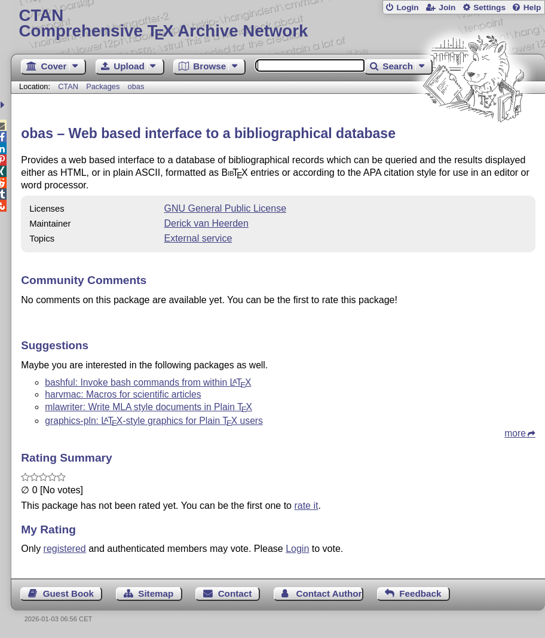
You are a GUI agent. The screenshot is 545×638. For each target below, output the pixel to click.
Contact (235, 593)
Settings (489, 7)
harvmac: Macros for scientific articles (123, 394)
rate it (306, 505)
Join (447, 7)
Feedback (420, 593)
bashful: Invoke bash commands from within (148, 382)
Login (407, 7)
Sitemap (155, 593)
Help (532, 7)
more (515, 433)
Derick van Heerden (206, 223)
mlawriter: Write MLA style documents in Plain (148, 407)
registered (65, 549)
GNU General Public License (225, 208)
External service (198, 238)
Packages (104, 86)
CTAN (68, 86)
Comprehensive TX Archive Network (278, 23)
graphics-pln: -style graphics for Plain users (154, 421)
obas (136, 86)
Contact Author (329, 593)
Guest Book (68, 593)
